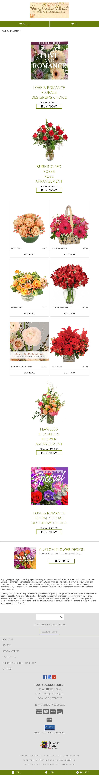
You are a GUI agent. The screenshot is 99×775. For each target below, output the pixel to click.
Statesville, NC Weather (35, 760)
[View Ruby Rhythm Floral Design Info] (69, 341)
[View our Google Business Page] (49, 678)
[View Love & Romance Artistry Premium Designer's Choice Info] (29, 341)
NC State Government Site (63, 760)
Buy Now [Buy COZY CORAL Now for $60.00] (29, 254)
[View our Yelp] (54, 678)
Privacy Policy (30, 764)
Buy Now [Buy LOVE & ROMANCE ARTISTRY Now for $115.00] (29, 372)
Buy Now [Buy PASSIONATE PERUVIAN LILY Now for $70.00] (69, 313)
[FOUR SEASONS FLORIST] (49, 17)
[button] (50, 727)
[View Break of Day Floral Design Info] (29, 282)
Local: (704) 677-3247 (49, 698)
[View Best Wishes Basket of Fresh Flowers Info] (69, 223)
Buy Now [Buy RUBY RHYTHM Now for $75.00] (69, 372)
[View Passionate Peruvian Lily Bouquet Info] (69, 282)
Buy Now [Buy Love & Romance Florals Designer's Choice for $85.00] (49, 106)
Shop (24, 24)
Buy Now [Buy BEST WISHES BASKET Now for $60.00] (69, 254)
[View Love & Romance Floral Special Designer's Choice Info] (49, 486)
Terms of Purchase (50, 764)
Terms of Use (69, 764)
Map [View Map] (49, 772)
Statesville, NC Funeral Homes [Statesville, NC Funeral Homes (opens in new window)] (35, 755)
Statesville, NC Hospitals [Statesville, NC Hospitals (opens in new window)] (66, 755)
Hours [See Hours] (82, 772)
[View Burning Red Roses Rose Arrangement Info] (49, 140)
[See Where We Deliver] (49, 632)
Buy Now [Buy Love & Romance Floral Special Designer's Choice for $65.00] (49, 532)
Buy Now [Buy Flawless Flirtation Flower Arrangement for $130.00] (49, 453)
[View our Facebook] (45, 678)
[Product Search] (50, 617)
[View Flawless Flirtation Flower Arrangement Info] (49, 402)
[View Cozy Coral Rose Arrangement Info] (29, 223)
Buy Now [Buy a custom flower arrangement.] (62, 561)
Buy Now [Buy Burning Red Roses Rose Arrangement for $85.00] (49, 190)
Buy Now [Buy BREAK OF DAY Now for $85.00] (29, 313)
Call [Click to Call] (16, 772)
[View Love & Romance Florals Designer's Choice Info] (49, 60)
